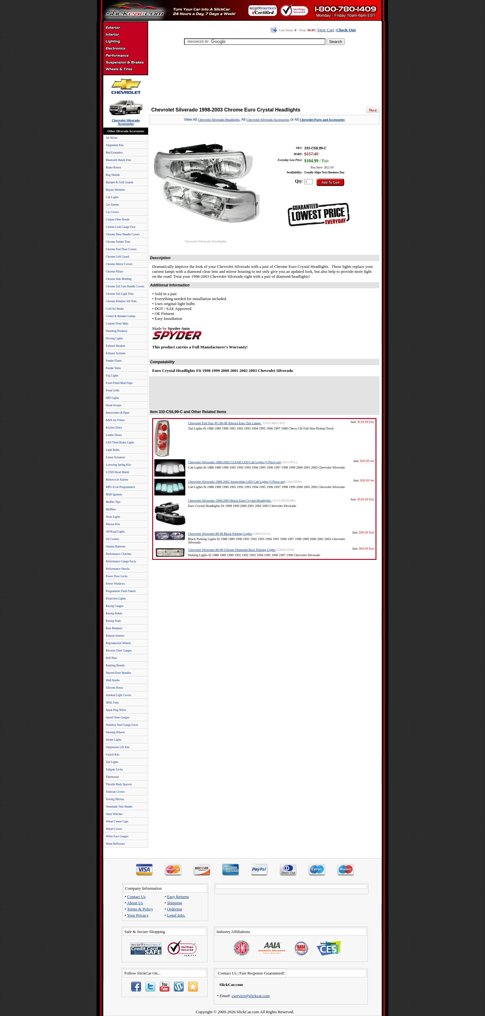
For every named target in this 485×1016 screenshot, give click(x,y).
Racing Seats (113, 620)
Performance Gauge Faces (121, 561)
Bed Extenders (114, 152)
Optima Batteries (115, 546)
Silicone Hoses (114, 687)
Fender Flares (114, 360)
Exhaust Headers (115, 345)
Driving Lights (114, 338)
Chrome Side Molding (118, 279)
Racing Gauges (114, 606)
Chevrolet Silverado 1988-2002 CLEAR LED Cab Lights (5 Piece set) (234, 462)
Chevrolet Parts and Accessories (322, 119)
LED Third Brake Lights (120, 442)
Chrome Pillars (114, 271)
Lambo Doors (114, 435)
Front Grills (112, 390)
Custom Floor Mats (117, 323)
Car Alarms (112, 204)
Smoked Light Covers (118, 695)
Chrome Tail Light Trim (120, 293)
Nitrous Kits (113, 524)
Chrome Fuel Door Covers (121, 249)
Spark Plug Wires (116, 710)
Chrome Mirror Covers (119, 264)
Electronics (125, 49)
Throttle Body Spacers (119, 784)
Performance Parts (125, 55)
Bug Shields (113, 175)
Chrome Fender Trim (118, 241)
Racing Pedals (114, 613)
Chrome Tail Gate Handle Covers (125, 286)
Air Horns (112, 137)
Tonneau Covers (115, 791)
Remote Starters (115, 635)
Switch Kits (112, 754)
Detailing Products (116, 331)
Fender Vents (113, 368)
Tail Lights (112, 762)
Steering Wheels (115, 732)
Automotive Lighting (125, 42)
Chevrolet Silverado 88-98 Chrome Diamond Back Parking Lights (232, 550)
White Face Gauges (117, 836)
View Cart (325, 30)
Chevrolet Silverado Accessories (268, 119)
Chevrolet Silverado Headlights (218, 119)
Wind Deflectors (115, 843)
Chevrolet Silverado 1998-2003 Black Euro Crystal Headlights (230, 500)
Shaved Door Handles (118, 672)
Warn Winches (114, 814)
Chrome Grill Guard (117, 256)
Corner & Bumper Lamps (120, 316)
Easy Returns (178, 896)
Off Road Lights (115, 531)
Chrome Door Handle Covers (123, 234)
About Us (135, 902)
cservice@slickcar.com (251, 995)
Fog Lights (112, 375)
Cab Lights (112, 197)
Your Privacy (138, 915)
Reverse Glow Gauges (118, 650)
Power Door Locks (116, 576)
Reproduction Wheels (118, 643)
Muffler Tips (113, 502)
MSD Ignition (114, 494)
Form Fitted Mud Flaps (119, 383)
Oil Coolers (112, 539)
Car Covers (112, 212)
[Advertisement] (264, 74)
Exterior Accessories (125, 28)
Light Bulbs (112, 449)
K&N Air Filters (115, 420)
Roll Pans (111, 658)
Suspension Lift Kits (118, 747)
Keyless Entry (114, 427)
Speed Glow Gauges (117, 717)
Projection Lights (116, 598)
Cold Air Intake (115, 308)
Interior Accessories (125, 35)
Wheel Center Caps (117, 821)
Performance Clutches (118, 554)
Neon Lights (113, 516)
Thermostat (112, 776)
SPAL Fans (112, 702)
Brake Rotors (113, 167)
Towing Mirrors (115, 799)
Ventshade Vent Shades (119, 806)
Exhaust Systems (115, 353)
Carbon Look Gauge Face (120, 227)
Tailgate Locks (114, 769)
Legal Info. (176, 915)
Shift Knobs (113, 680)
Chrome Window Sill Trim (121, 301)
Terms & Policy (140, 909)
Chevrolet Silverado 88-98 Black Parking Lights (220, 533)
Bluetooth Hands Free (118, 160)
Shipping (174, 902)
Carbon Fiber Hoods (117, 219)
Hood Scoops (113, 405)
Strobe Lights (114, 739)
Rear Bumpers (114, 628)
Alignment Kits (115, 145)
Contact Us (136, 896)
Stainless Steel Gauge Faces (122, 724)
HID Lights (112, 397)
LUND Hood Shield (117, 472)
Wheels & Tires (125, 69)
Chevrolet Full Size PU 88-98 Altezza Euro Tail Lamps (225, 423)
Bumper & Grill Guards (119, 182)
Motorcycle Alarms (117, 479)
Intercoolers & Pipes (118, 412)
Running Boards (115, 665)
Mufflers (111, 509)
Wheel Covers (114, 829)
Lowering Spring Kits (118, 464)
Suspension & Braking (125, 62)
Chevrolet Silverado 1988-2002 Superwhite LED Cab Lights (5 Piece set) (236, 481)
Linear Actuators (115, 457)
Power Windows (115, 583)
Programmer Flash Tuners (121, 591)
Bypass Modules (115, 189)
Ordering (174, 909)
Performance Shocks (118, 568)
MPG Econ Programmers (120, 487)
